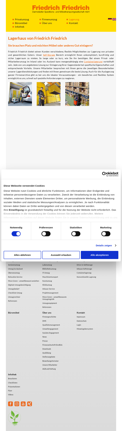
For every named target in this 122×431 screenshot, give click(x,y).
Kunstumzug (47, 281)
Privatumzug (22, 19)
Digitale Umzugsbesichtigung (19, 285)
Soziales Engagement (50, 333)
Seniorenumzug (14, 265)
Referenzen (12, 301)
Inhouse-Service (48, 289)
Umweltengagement (50, 329)
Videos (10, 395)
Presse (45, 341)
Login (79, 325)
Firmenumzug (49, 19)
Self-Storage (49, 55)
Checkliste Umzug (15, 293)
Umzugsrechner (14, 297)
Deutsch (110, 19)
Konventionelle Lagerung (86, 277)
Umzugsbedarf (13, 289)
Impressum (81, 317)
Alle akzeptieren (100, 255)
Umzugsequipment (49, 303)
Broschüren (12, 378)
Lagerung (74, 19)
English (114, 19)
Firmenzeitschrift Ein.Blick (52, 345)
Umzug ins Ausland (15, 269)
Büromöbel (21, 22)
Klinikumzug (47, 285)
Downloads (46, 349)
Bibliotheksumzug (49, 269)
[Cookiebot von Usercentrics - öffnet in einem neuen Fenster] (104, 174)
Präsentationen (14, 387)
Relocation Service (15, 277)
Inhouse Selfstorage (84, 269)
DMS (44, 321)
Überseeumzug (14, 273)
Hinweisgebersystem (85, 329)
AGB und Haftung (49, 369)
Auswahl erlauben (61, 255)
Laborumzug (47, 265)
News (44, 337)
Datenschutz (81, 321)
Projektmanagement (50, 293)
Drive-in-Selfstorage (85, 265)
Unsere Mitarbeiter (49, 365)
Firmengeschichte (49, 317)
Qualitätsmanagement (51, 325)
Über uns (47, 22)
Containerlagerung (93, 61)
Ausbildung (46, 353)
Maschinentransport (50, 277)
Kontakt (73, 22)
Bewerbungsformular (50, 361)
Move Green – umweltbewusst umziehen (23, 281)
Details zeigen (104, 245)
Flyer (10, 391)
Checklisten (12, 383)
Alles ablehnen (22, 255)
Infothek (19, 26)
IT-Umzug (46, 273)
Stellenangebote (48, 357)
